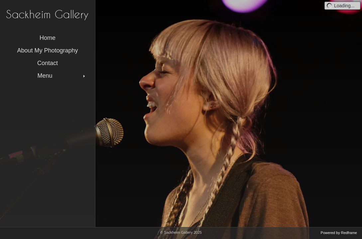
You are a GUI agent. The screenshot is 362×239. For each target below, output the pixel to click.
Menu (61, 75)
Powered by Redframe (339, 233)
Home (48, 38)
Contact (47, 63)
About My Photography (47, 50)
